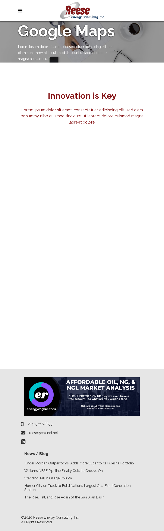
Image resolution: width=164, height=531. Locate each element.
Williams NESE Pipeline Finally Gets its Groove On (63, 471)
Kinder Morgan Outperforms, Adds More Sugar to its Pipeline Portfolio (79, 463)
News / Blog (36, 453)
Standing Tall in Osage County (48, 478)
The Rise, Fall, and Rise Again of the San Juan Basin (64, 497)
